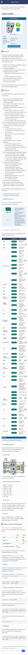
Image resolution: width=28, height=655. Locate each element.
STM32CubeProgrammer (8, 569)
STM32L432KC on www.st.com (10, 193)
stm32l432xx (13, 43)
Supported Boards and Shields (17, 7)
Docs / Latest (5, 7)
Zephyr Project (15, 2)
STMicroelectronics (6, 9)
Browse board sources (14, 46)
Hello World (11, 605)
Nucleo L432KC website (11, 86)
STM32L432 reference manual (10, 195)
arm (11, 41)
